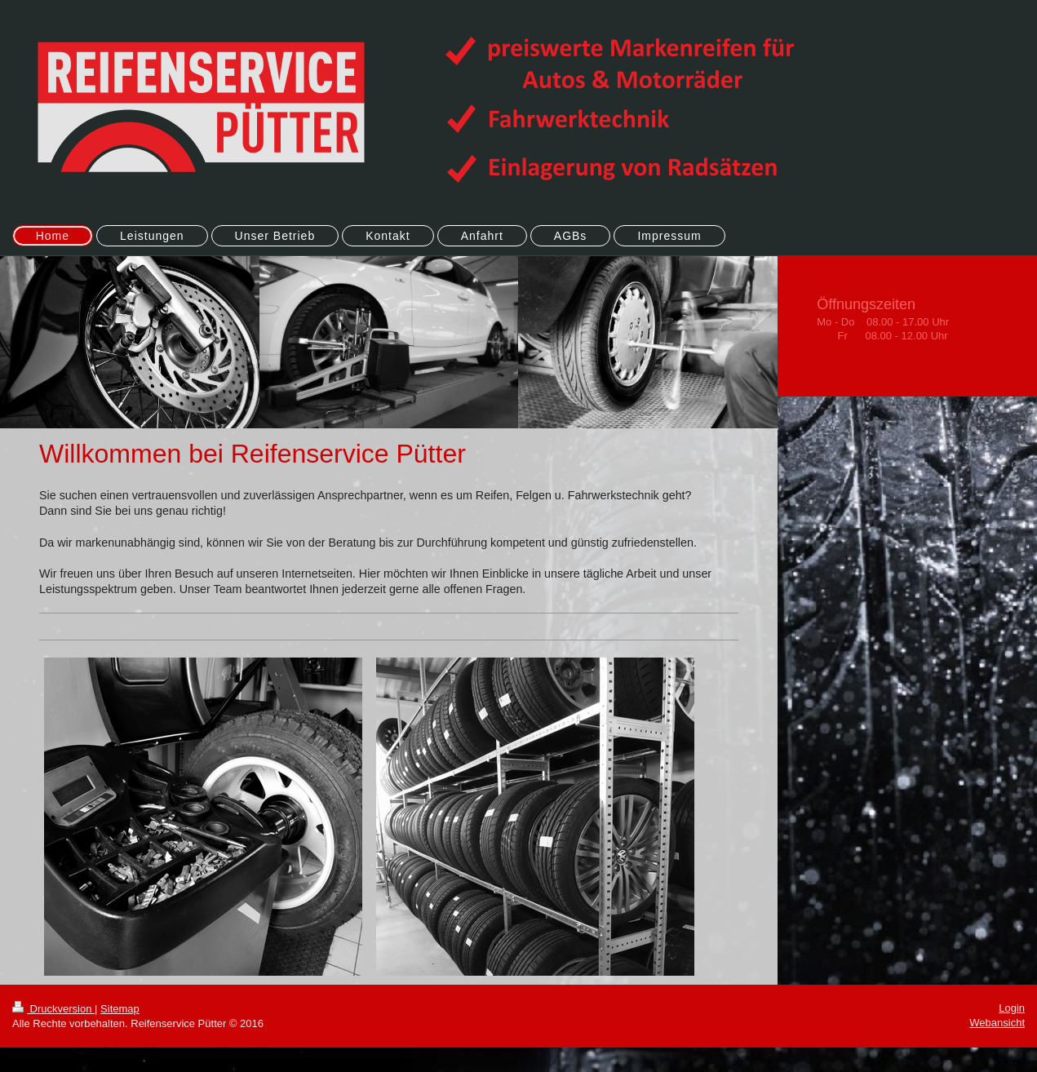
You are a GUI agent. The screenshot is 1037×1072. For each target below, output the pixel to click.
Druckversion (53, 1009)
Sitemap (120, 1009)
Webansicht (997, 1023)
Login (1012, 1008)
